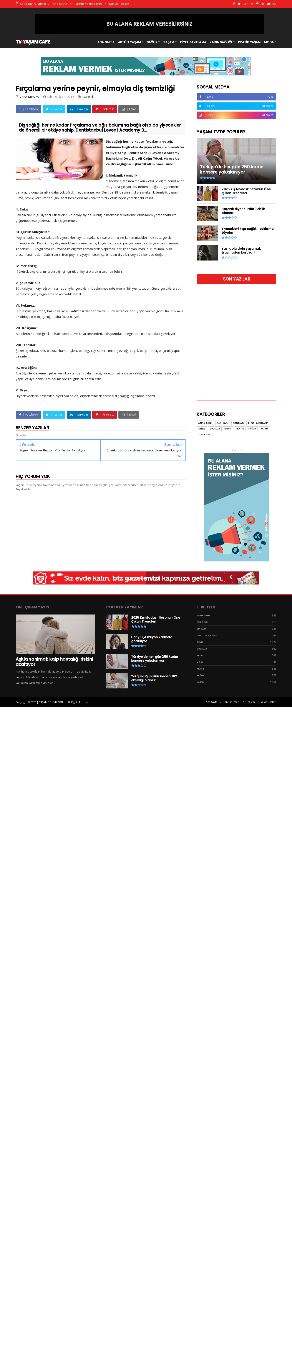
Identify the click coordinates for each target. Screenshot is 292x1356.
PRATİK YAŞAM (249, 42)
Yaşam (264, 428)
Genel (201, 428)
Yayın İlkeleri (268, 702)
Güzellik (88, 97)
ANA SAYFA (105, 42)
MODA (269, 42)
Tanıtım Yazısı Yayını (88, 4)
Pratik (240, 428)
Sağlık (252, 428)
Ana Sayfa (60, 4)
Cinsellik (238, 422)
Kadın (227, 428)
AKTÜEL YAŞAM (129, 42)
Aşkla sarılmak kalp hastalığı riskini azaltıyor (54, 661)
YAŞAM (168, 42)
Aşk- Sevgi (223, 422)
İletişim (250, 702)
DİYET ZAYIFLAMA (193, 42)
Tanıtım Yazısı (231, 702)
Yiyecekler (204, 434)
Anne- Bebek (205, 422)
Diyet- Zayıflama (258, 422)
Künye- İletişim (119, 4)
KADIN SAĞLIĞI (221, 42)
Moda (200, 662)
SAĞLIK (152, 42)
